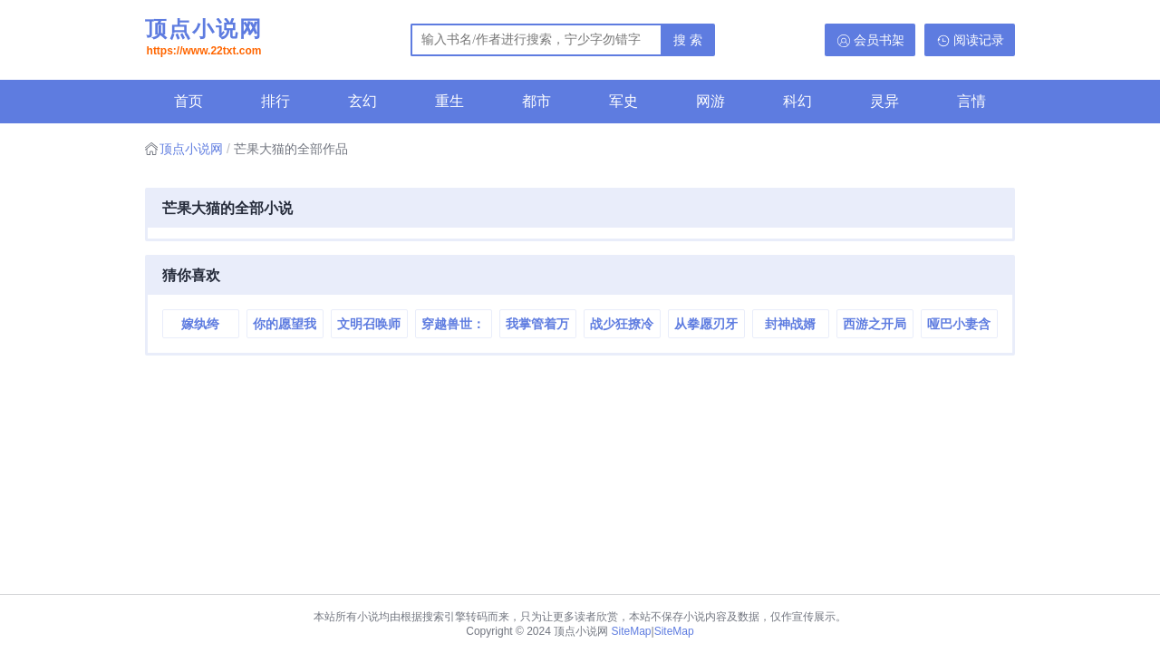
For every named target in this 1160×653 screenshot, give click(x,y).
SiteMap (632, 631)
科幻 (797, 101)
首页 (188, 101)
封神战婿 (790, 324)
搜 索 (687, 40)
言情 (971, 101)
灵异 (884, 101)
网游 (710, 101)
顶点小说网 (204, 39)
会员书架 (879, 40)
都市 (536, 101)
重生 (449, 101)
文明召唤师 (369, 324)
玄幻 (362, 101)
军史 (623, 101)
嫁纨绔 (200, 324)
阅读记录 (978, 40)
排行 (275, 101)
